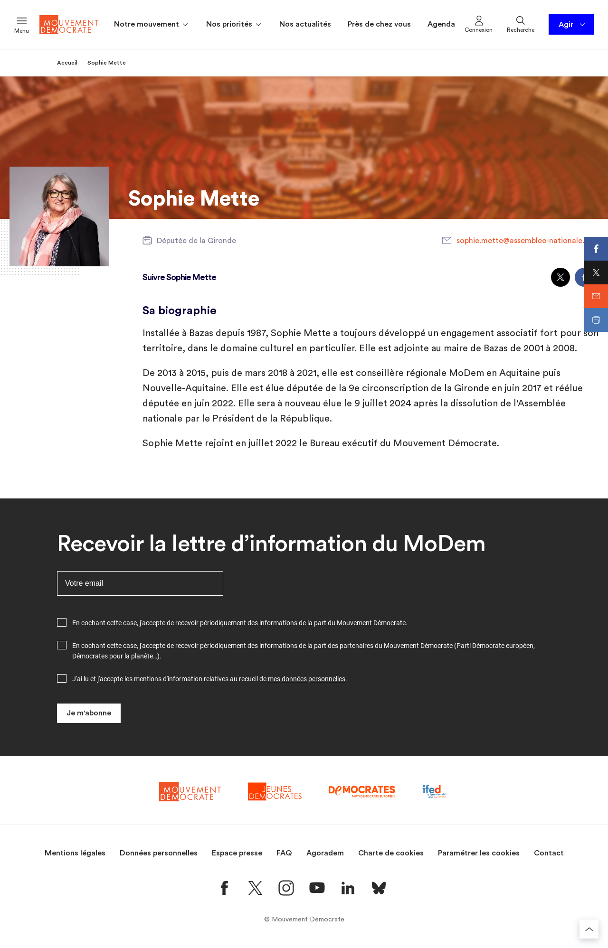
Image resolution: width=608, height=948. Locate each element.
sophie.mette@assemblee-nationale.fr (523, 240)
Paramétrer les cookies (479, 853)
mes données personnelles (306, 679)
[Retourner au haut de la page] (589, 929)
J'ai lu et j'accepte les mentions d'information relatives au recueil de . (209, 679)
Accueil (67, 63)
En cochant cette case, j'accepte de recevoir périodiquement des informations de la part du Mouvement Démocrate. (240, 623)
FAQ (284, 853)
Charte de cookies (391, 853)
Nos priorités (234, 24)
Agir (573, 24)
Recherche (520, 24)
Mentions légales (75, 853)
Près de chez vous (379, 24)
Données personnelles (159, 853)
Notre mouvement (152, 24)
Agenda (441, 24)
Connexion (479, 24)
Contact (549, 853)
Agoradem (325, 853)
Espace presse (237, 853)
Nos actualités (305, 24)
